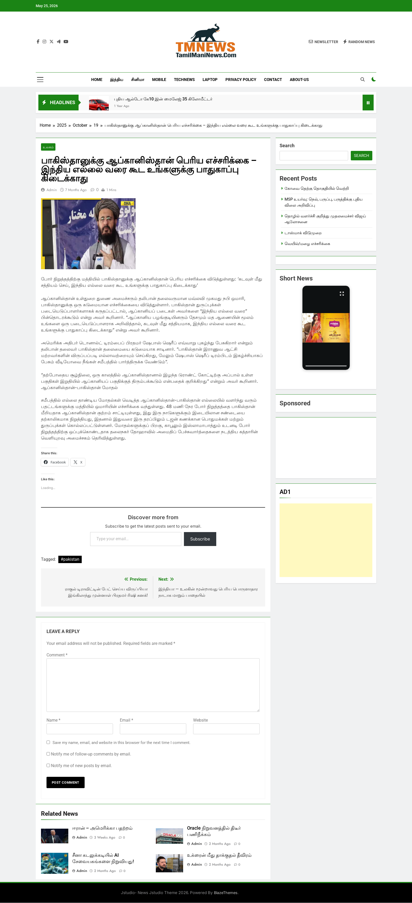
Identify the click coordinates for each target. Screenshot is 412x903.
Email (126, 720)
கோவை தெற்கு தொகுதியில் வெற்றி (317, 188)
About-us (299, 79)
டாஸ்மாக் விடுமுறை (303, 233)
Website (200, 720)
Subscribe (200, 539)
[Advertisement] (326, 540)
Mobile (159, 79)
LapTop (210, 79)
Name (53, 720)
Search (287, 145)
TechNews (184, 79)
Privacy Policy (240, 79)
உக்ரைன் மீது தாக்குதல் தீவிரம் (219, 855)
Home (96, 79)
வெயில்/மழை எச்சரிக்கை (307, 243)
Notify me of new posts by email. (81, 765)
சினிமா (137, 79)
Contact (273, 79)
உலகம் (48, 147)
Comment (57, 654)
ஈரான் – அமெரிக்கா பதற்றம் (102, 828)
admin (52, 190)
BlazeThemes (226, 893)
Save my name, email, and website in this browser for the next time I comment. (121, 742)
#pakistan (70, 559)
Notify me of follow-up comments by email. (91, 754)
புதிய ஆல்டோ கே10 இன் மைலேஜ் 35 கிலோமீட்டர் (163, 98)
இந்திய (116, 79)
